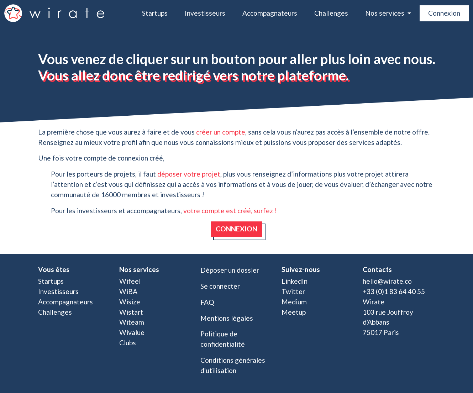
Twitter (293, 291)
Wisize (129, 302)
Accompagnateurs (269, 13)
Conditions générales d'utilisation (232, 365)
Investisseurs (205, 13)
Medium (294, 302)
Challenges (331, 13)
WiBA (128, 291)
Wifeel (130, 281)
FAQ (207, 302)
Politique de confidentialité (222, 339)
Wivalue (131, 332)
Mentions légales (226, 318)
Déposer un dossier (229, 270)
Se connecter (220, 286)
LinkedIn (295, 281)
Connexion (444, 13)
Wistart (131, 312)
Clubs (127, 343)
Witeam (131, 322)
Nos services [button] (385, 13)
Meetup (294, 312)
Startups (155, 13)
